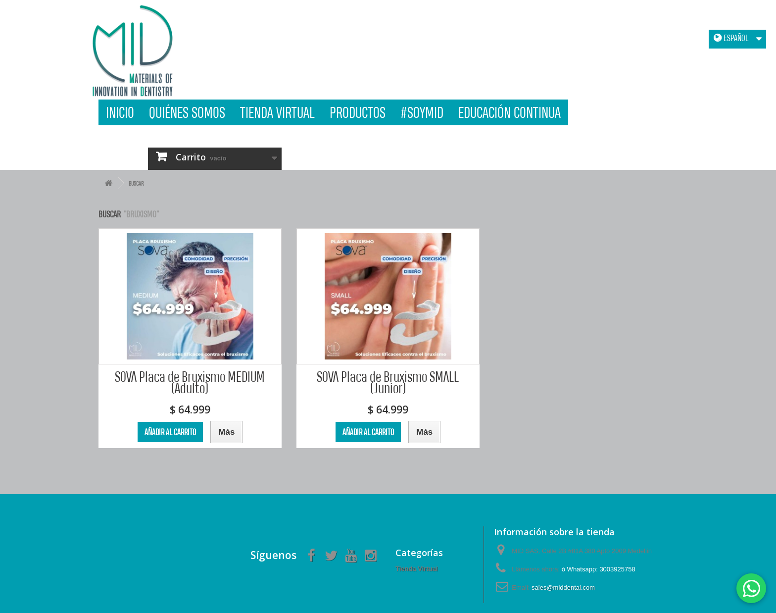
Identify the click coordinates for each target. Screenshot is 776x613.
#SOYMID (421, 112)
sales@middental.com (563, 587)
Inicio (120, 112)
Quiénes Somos (187, 112)
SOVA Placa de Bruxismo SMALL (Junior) (388, 382)
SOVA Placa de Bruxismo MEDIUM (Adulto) (190, 382)
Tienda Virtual (277, 112)
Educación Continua (509, 112)
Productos (358, 112)
